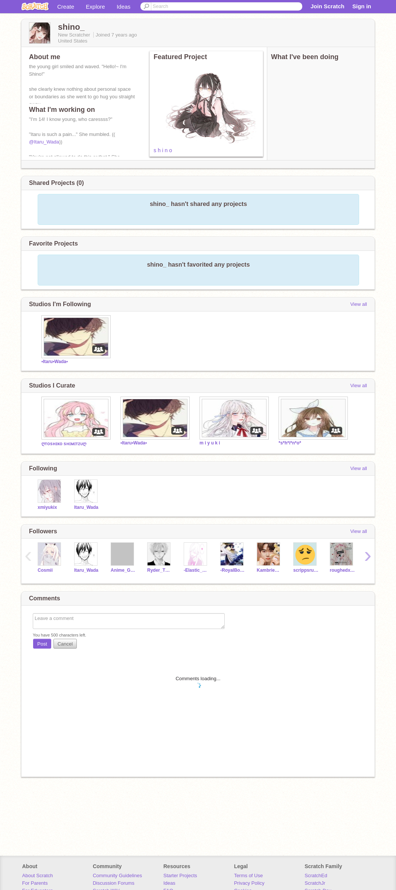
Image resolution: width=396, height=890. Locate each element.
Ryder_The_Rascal (159, 570)
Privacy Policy (249, 883)
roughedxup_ (342, 570)
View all (358, 304)
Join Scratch (327, 6)
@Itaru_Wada (44, 142)
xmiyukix (47, 507)
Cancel (65, 644)
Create (65, 6)
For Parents (35, 883)
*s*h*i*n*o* (290, 443)
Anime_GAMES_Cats (123, 570)
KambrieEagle (269, 570)
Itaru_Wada (86, 507)
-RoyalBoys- (232, 570)
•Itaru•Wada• (54, 361)
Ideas (124, 6)
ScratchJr (315, 883)
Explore (95, 6)
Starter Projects (180, 875)
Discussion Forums (113, 883)
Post (42, 644)
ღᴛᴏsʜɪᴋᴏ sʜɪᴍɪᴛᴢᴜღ (63, 443)
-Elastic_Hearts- (196, 570)
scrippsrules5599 (305, 570)
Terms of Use (248, 875)
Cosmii (45, 570)
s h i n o (163, 150)
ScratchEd (316, 875)
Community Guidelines (117, 875)
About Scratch (37, 875)
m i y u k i (210, 443)
